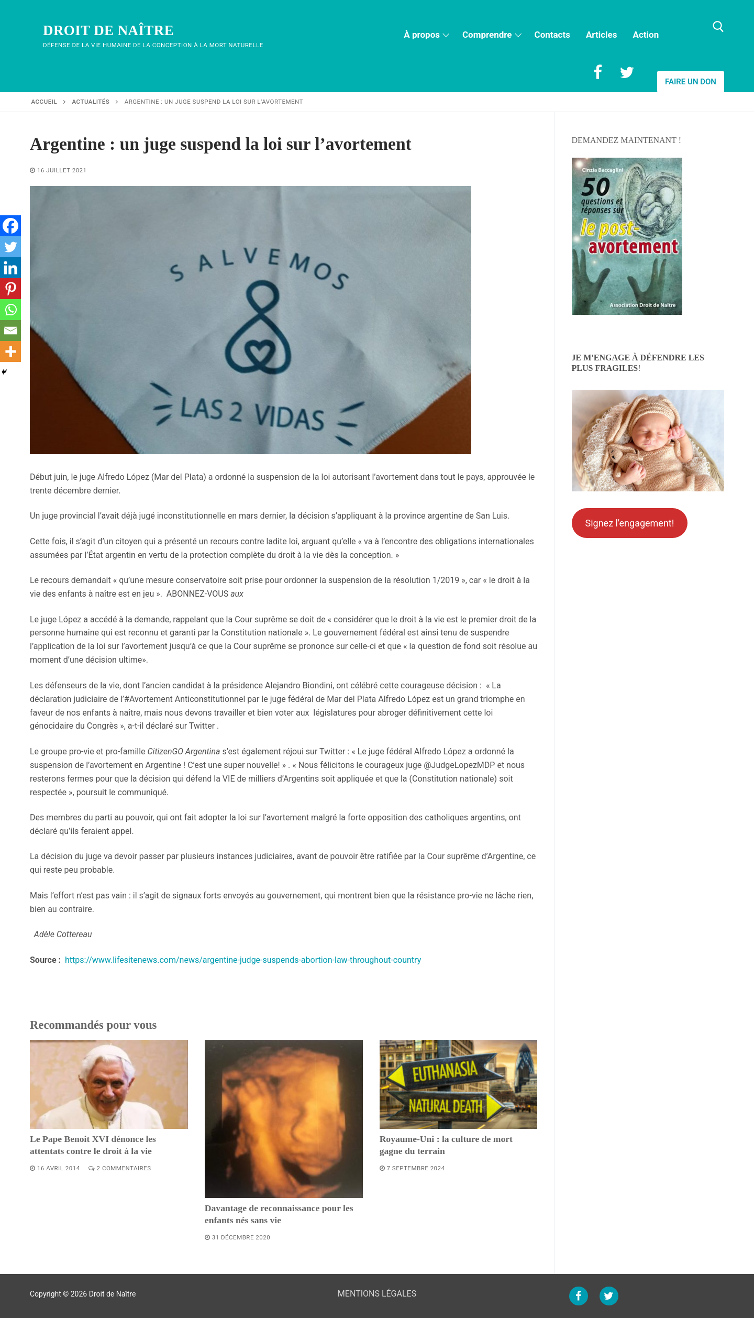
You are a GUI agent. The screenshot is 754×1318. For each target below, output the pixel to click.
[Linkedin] (10, 267)
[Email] (10, 330)
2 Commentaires (119, 1168)
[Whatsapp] (10, 309)
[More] (10, 351)
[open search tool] (718, 26)
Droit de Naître (108, 30)
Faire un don (690, 81)
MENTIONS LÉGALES (377, 1294)
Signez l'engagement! (629, 523)
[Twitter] (627, 72)
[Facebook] (597, 72)
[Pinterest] (10, 288)
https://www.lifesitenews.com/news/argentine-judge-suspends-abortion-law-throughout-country (243, 960)
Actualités (91, 101)
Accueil (44, 101)
